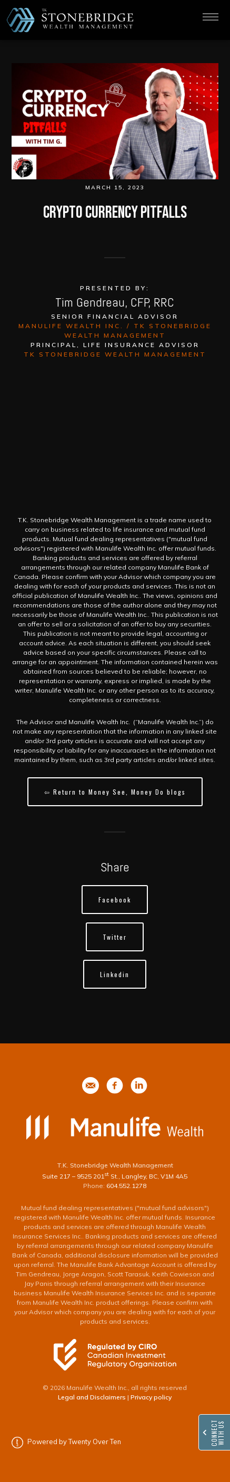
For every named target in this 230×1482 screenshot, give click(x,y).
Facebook (114, 899)
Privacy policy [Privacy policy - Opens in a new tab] (151, 1397)
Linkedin (114, 974)
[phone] (90, 1085)
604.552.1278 (126, 1186)
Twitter (115, 936)
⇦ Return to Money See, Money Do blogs (115, 791)
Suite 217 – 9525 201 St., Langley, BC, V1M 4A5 (114, 1176)
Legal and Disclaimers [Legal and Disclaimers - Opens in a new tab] (92, 1397)
